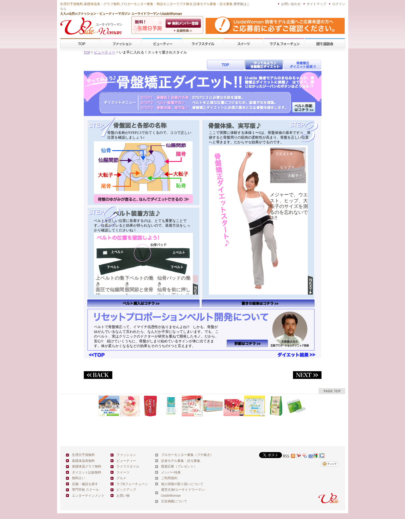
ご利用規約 (169, 478)
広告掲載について (174, 501)
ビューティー (162, 43)
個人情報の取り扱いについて (182, 484)
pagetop (332, 391)
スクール (325, 43)
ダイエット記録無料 (86, 472)
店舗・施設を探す (85, 484)
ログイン (338, 4)
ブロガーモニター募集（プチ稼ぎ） (187, 455)
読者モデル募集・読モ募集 (180, 460)
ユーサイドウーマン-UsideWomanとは (184, 30)
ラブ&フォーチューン (284, 43)
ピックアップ (126, 489)
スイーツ (243, 43)
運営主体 (167, 489)
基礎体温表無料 (83, 460)
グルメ (121, 478)
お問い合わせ (291, 4)
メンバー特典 (171, 472)
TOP (80, 43)
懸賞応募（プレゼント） (179, 466)
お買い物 (123, 495)
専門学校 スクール (85, 489)
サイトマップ (316, 4)
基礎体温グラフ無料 (86, 466)
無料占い (78, 478)
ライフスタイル (202, 43)
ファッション (121, 43)
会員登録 (184, 23)
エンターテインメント (88, 495)
